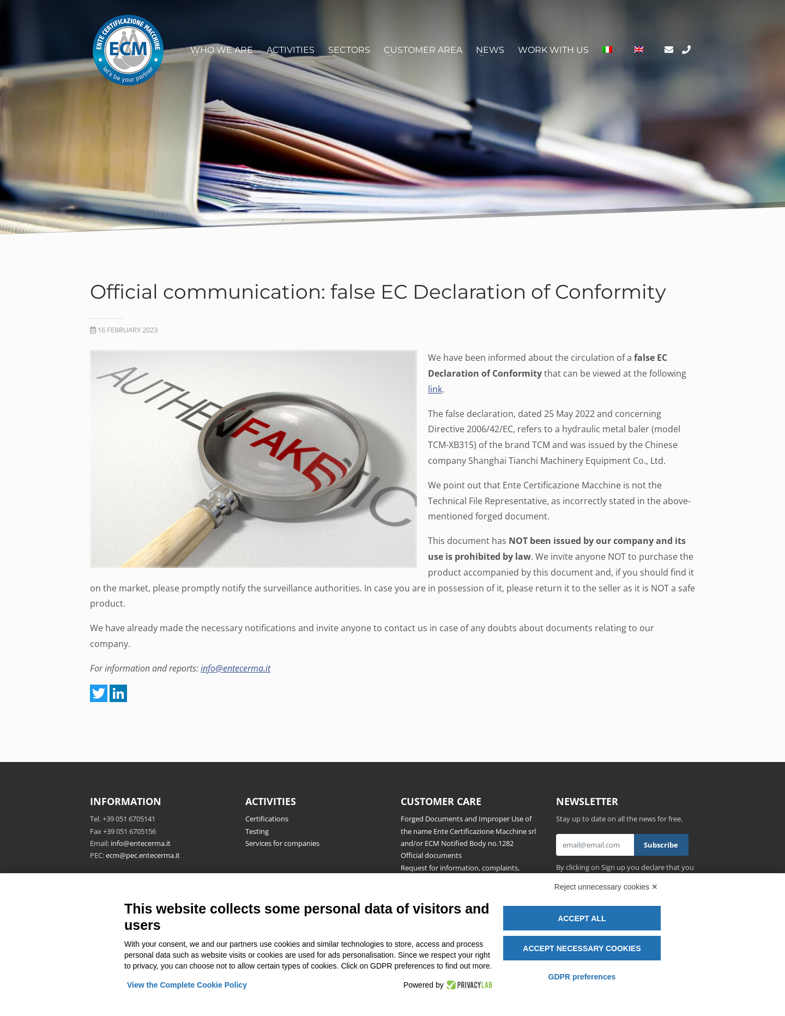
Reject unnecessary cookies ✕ (606, 886)
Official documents (431, 855)
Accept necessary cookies (582, 948)
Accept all (582, 918)
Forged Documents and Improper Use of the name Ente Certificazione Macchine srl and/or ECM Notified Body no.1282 (468, 831)
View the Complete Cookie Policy (187, 985)
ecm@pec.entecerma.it (143, 855)
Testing (257, 831)
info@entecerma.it (235, 668)
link (435, 389)
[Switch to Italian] (607, 50)
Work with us (553, 50)
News (490, 50)
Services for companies (282, 843)
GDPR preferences (582, 976)
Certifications (266, 819)
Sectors (349, 50)
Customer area (423, 50)
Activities (291, 50)
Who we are (221, 50)
